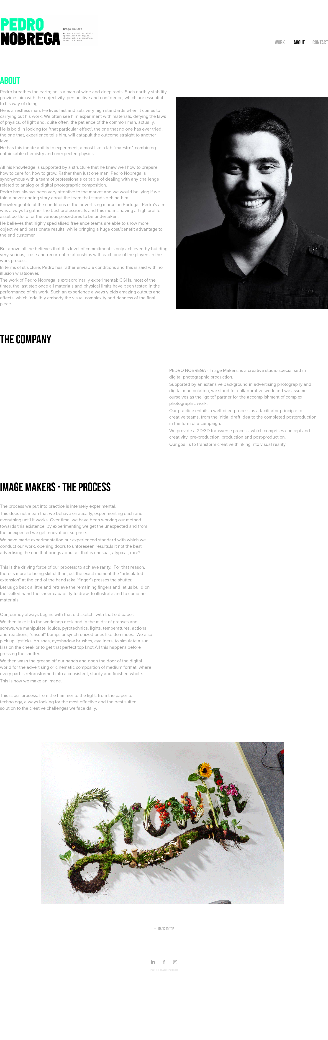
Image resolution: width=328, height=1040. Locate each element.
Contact (320, 42)
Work (280, 42)
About (299, 42)
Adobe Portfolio (170, 969)
